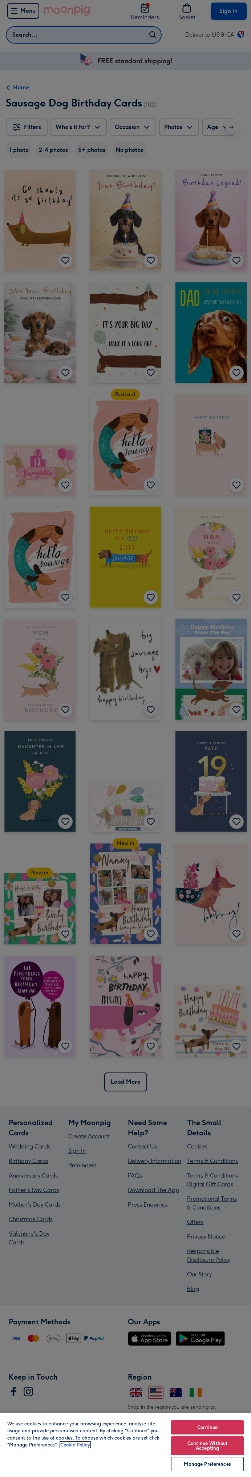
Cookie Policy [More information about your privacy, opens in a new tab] (75, 1445)
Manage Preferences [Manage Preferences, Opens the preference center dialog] (207, 1464)
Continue (207, 1427)
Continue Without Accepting (207, 1446)
